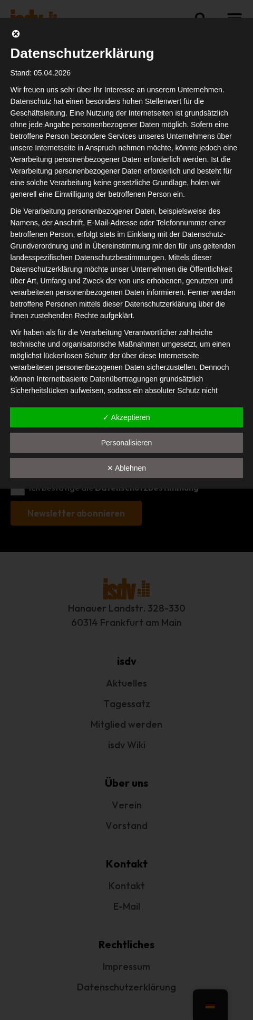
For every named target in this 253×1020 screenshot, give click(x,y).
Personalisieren (126, 442)
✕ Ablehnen (126, 468)
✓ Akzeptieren (126, 417)
